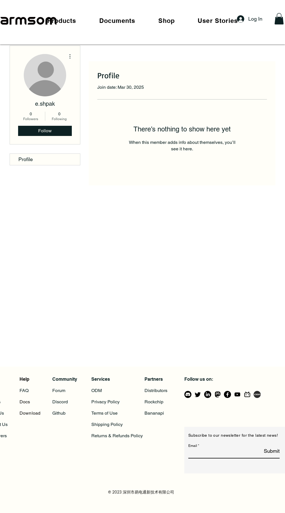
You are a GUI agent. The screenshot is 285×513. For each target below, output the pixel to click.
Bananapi (154, 413)
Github (59, 413)
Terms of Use (104, 413)
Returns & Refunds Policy (117, 435)
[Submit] (265, 451)
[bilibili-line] (247, 394)
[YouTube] (237, 394)
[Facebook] (227, 394)
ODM (96, 390)
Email (192, 445)
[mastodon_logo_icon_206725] (217, 394)
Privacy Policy (105, 401)
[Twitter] (197, 394)
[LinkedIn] (207, 394)
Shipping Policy (107, 424)
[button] (62, 20)
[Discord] (187, 394)
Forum (58, 390)
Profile (25, 159)
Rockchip (153, 401)
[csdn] (257, 394)
